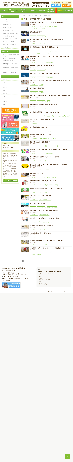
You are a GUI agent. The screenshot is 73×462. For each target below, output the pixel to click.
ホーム (41, 269)
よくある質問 (42, 283)
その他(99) (5, 47)
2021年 (5, 93)
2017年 (5, 104)
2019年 (5, 99)
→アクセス (6, 280)
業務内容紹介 (42, 275)
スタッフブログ (29, 15)
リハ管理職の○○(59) (8, 30)
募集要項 (41, 281)
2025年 (5, 82)
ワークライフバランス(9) (9, 44)
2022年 (5, 90)
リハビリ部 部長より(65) (9, 36)
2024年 (5, 84)
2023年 (5, 87)
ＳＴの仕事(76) (7, 24)
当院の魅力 (42, 278)
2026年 (5, 79)
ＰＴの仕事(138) (7, 19)
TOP (22, 15)
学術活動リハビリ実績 (44, 279)
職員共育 (41, 276)
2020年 (5, 96)
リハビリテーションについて (46, 273)
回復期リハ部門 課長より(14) (10, 33)
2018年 (5, 101)
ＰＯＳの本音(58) (7, 27)
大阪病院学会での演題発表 (9, 72)
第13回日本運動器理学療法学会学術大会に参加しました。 (11, 59)
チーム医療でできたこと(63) (10, 38)
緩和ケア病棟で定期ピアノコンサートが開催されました (11, 64)
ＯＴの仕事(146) (7, 22)
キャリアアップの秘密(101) (10, 41)
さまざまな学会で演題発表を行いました (11, 68)
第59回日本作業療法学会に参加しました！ (11, 55)
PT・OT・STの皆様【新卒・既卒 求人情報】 (51, 271)
